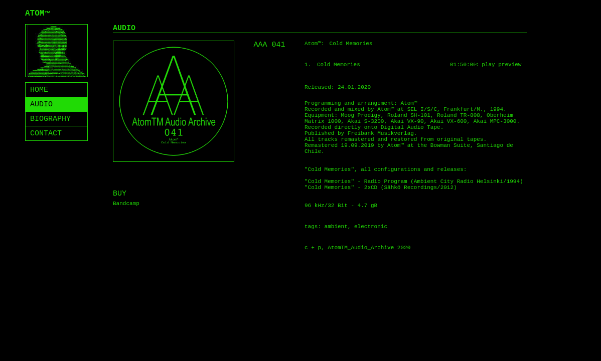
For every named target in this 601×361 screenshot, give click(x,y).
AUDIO (41, 104)
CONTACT (46, 133)
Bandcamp (126, 204)
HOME (39, 90)
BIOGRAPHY (50, 119)
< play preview (498, 65)
